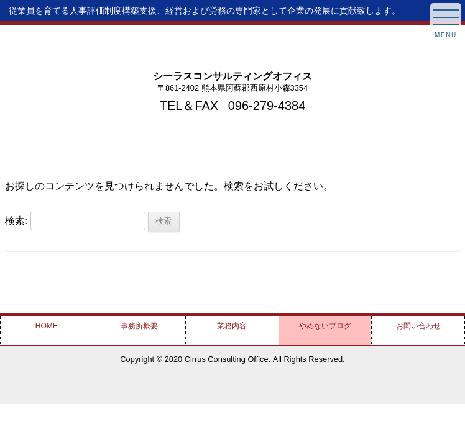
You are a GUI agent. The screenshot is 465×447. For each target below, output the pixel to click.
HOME (46, 326)
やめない (325, 326)
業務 (232, 326)
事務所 (139, 326)
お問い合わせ (418, 326)
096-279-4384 (267, 105)
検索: (16, 220)
